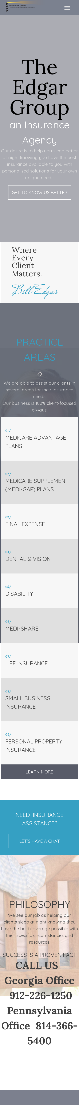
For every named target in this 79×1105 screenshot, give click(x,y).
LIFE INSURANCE (26, 663)
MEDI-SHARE (21, 628)
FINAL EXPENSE (25, 524)
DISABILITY (19, 593)
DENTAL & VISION (28, 558)
